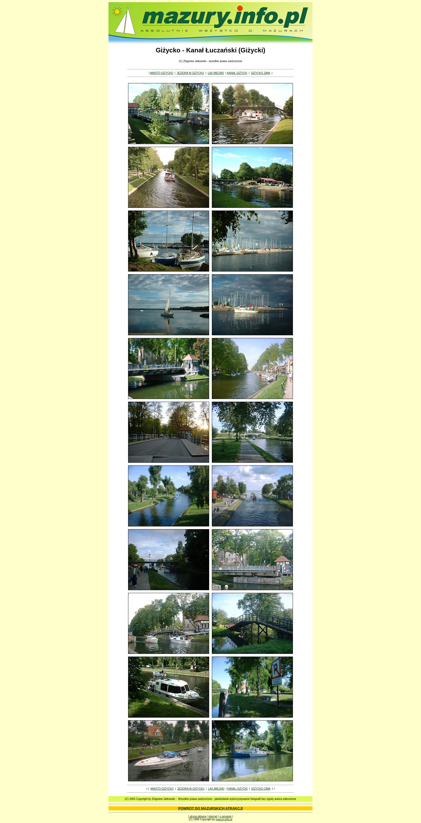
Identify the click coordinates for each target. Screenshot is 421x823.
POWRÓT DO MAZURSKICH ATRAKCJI (210, 808)
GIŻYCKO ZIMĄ (260, 73)
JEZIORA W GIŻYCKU (190, 73)
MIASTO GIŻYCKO (161, 73)
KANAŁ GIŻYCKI (237, 73)
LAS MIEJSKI (216, 73)
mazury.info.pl (224, 819)
